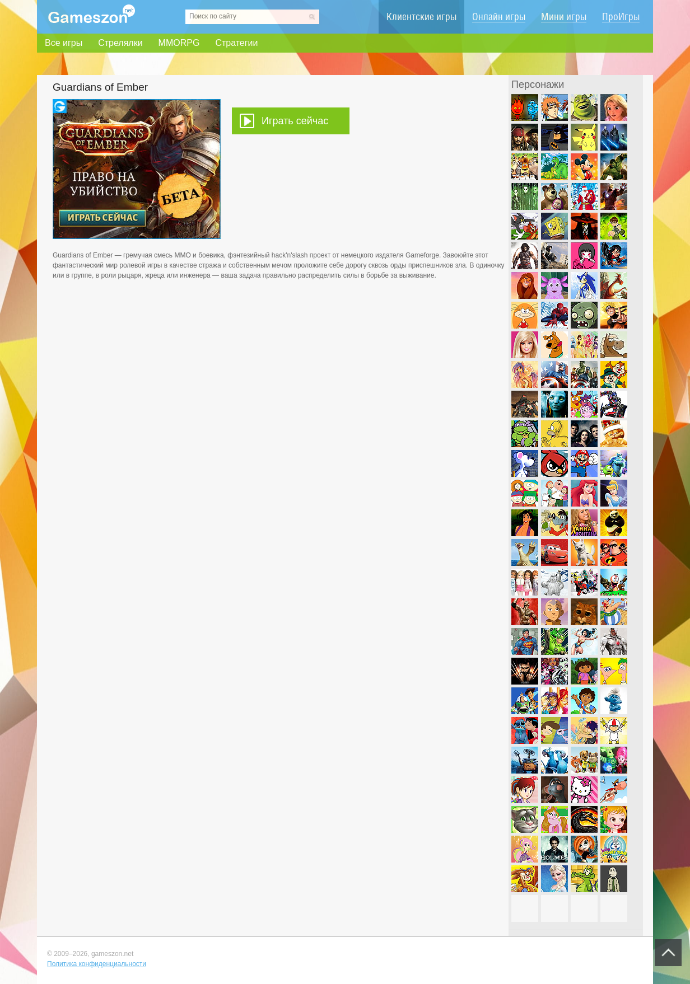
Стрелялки (120, 43)
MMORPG (179, 43)
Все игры (63, 43)
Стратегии (236, 43)
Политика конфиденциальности (96, 964)
